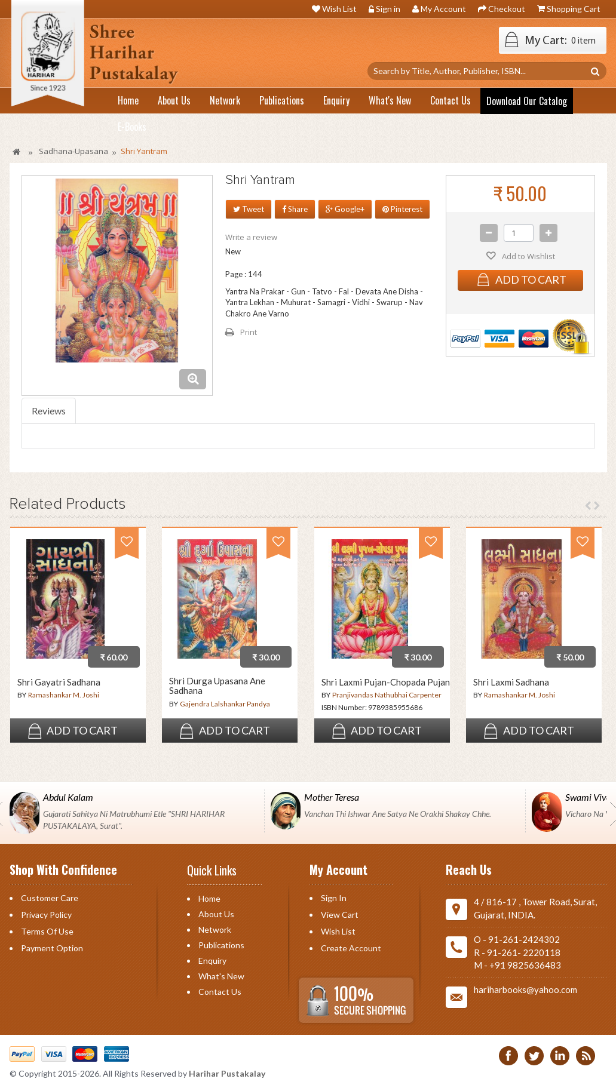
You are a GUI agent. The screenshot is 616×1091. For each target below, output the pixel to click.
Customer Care (49, 898)
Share (295, 209)
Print (248, 332)
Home (209, 898)
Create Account (351, 948)
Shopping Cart (573, 9)
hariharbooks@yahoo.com (525, 989)
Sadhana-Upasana (73, 151)
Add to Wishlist (527, 256)
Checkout (506, 9)
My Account (443, 9)
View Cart (339, 914)
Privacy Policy (46, 914)
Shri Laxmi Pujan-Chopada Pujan (385, 682)
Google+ (345, 209)
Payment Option (52, 948)
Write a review (251, 237)
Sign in (388, 9)
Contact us (219, 991)
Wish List (339, 9)
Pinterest (402, 209)
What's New (221, 976)
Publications (221, 945)
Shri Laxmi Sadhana (511, 682)
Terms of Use (47, 931)
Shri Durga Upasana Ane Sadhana (217, 686)
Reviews (49, 410)
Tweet (248, 209)
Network (214, 929)
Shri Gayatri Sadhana (58, 682)
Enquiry (212, 960)
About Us (216, 914)
